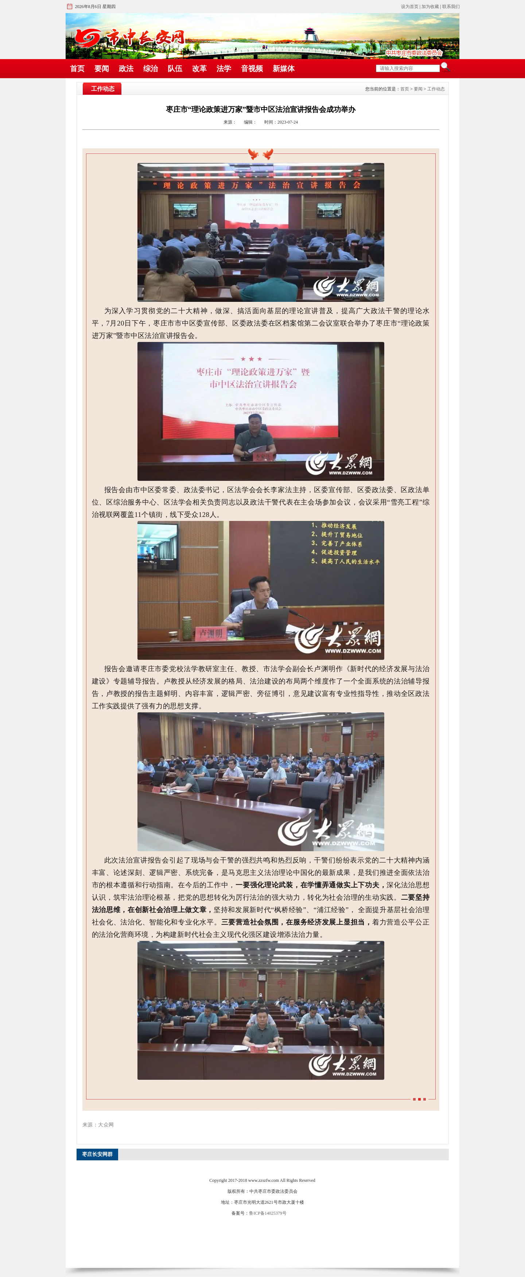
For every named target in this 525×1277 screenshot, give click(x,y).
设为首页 (410, 6)
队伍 (175, 69)
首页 (77, 69)
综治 (150, 69)
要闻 (101, 69)
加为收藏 (430, 6)
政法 (126, 69)
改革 (199, 69)
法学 (224, 69)
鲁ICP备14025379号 (268, 1213)
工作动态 (436, 89)
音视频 (252, 69)
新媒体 (284, 69)
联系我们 (451, 6)
